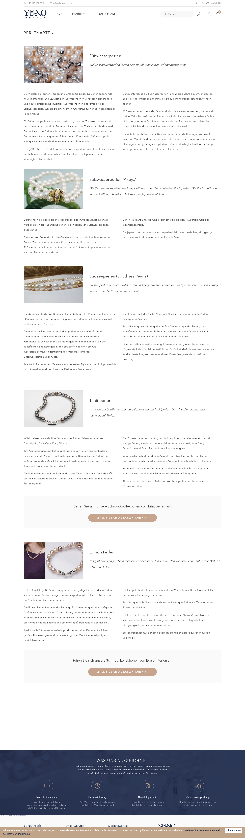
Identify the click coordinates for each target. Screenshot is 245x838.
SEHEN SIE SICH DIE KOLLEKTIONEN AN (122, 517)
